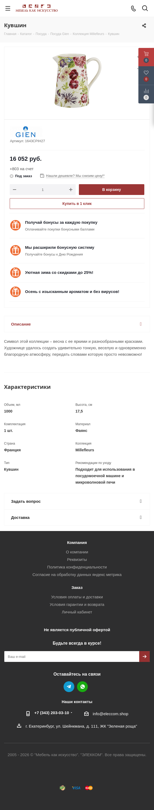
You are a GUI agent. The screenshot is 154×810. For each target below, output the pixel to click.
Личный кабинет (77, 612)
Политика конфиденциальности (77, 567)
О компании (77, 552)
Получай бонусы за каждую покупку (61, 222)
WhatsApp (82, 686)
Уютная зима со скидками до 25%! (59, 272)
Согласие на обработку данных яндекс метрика (76, 574)
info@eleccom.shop (110, 713)
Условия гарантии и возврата (77, 604)
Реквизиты (77, 559)
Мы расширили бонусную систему (59, 247)
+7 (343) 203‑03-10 (51, 712)
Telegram (69, 686)
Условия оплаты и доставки (77, 597)
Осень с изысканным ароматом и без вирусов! (72, 291)
